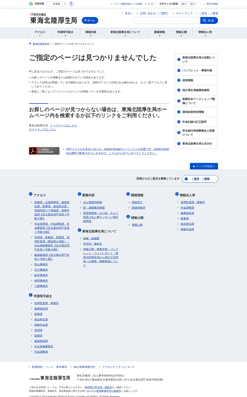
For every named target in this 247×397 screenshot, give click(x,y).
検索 (211, 20)
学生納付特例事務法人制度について (198, 132)
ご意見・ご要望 (208, 13)
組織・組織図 (91, 234)
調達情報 (138, 193)
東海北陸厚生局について (100, 227)
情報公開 (138, 214)
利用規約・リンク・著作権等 (49, 362)
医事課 (38, 309)
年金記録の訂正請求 (194, 121)
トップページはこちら (63, 125)
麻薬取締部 (41, 336)
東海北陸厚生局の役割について (198, 59)
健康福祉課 (41, 304)
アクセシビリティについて (118, 362)
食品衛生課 (41, 315)
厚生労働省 (212, 4)
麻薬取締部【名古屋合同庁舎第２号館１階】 (51, 254)
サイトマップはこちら (42, 129)
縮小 (184, 4)
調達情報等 (138, 205)
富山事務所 (41, 261)
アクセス (40, 193)
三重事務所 (41, 283)
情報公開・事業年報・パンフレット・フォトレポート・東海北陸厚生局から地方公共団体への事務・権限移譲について (100, 253)
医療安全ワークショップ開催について (198, 101)
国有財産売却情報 (193, 111)
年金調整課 (41, 347)
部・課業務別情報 (94, 205)
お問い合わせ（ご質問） (154, 13)
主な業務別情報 (92, 199)
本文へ (129, 13)
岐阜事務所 (41, 272)
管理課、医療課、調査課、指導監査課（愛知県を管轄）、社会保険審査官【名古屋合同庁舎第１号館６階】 (51, 241)
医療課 (38, 331)
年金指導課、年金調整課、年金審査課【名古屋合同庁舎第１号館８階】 (51, 225)
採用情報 (187, 80)
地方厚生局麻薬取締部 (195, 90)
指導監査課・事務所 (46, 299)
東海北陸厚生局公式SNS (197, 143)
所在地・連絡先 (92, 239)
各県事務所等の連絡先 (107, 386)
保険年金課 (41, 320)
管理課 (38, 326)
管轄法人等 (188, 193)
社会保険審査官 (43, 342)
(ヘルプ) (149, 4)
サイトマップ (184, 13)
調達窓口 (137, 199)
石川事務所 (41, 267)
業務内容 (89, 193)
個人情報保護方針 (84, 362)
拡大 (192, 4)
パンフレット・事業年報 (197, 70)
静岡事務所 (41, 278)
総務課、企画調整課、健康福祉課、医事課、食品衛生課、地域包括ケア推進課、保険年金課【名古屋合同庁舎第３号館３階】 (51, 208)
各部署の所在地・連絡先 (97, 383)
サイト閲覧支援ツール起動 (128, 4)
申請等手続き (43, 292)
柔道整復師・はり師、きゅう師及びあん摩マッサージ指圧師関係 (100, 214)
